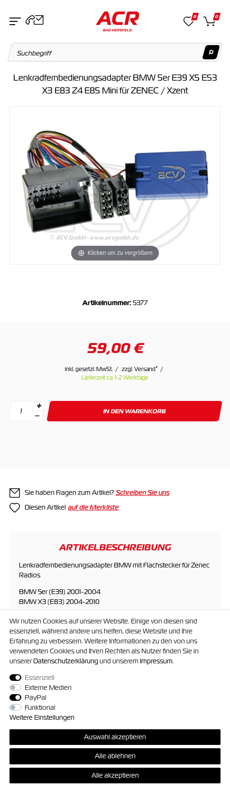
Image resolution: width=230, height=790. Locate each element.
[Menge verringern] (37, 416)
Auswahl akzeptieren (115, 737)
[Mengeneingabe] (21, 411)
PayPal (35, 697)
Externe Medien (48, 687)
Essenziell (40, 677)
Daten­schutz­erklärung (65, 661)
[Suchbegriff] (115, 52)
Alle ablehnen (115, 756)
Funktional (40, 707)
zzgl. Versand (140, 369)
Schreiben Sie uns (142, 492)
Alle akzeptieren (115, 775)
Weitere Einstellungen (41, 717)
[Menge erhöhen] (39, 406)
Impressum (156, 661)
